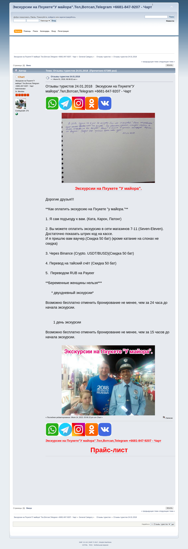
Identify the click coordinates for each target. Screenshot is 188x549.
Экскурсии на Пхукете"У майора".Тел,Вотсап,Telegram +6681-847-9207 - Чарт (82, 7)
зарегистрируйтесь (67, 17)
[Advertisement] (94, 45)
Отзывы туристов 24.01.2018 (65, 76)
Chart (21, 76)
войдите (51, 17)
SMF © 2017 (93, 542)
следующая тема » (167, 62)
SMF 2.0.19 (83, 542)
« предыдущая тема (149, 62)
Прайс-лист (109, 450)
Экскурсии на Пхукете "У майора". (108, 188)
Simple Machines (105, 542)
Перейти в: (146, 524)
